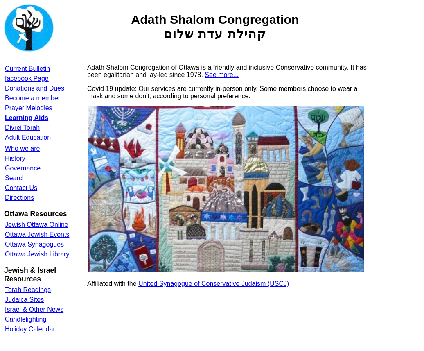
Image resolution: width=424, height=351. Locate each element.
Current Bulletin (27, 68)
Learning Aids (26, 117)
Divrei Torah (22, 127)
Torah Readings (28, 289)
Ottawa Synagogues (34, 244)
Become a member (32, 98)
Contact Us (21, 187)
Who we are (22, 148)
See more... (222, 74)
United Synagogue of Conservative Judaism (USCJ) (213, 283)
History (15, 158)
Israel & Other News (34, 309)
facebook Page (27, 78)
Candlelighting (25, 319)
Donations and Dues (34, 88)
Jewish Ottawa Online (36, 224)
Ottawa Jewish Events (37, 234)
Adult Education (28, 137)
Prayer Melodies (28, 107)
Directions (19, 197)
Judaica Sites (24, 299)
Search (15, 177)
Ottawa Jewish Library (37, 254)
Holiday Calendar (30, 329)
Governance (23, 168)
